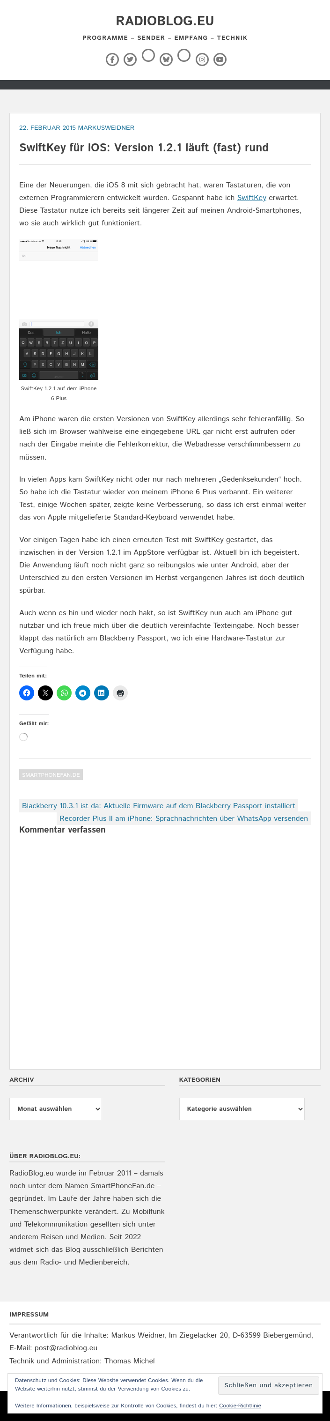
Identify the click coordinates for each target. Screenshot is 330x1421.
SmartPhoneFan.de (51, 775)
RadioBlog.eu (165, 21)
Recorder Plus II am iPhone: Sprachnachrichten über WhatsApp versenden (183, 818)
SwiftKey (251, 198)
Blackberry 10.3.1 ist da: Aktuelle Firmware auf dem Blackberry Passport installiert (158, 806)
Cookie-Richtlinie (240, 1406)
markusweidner (106, 128)
